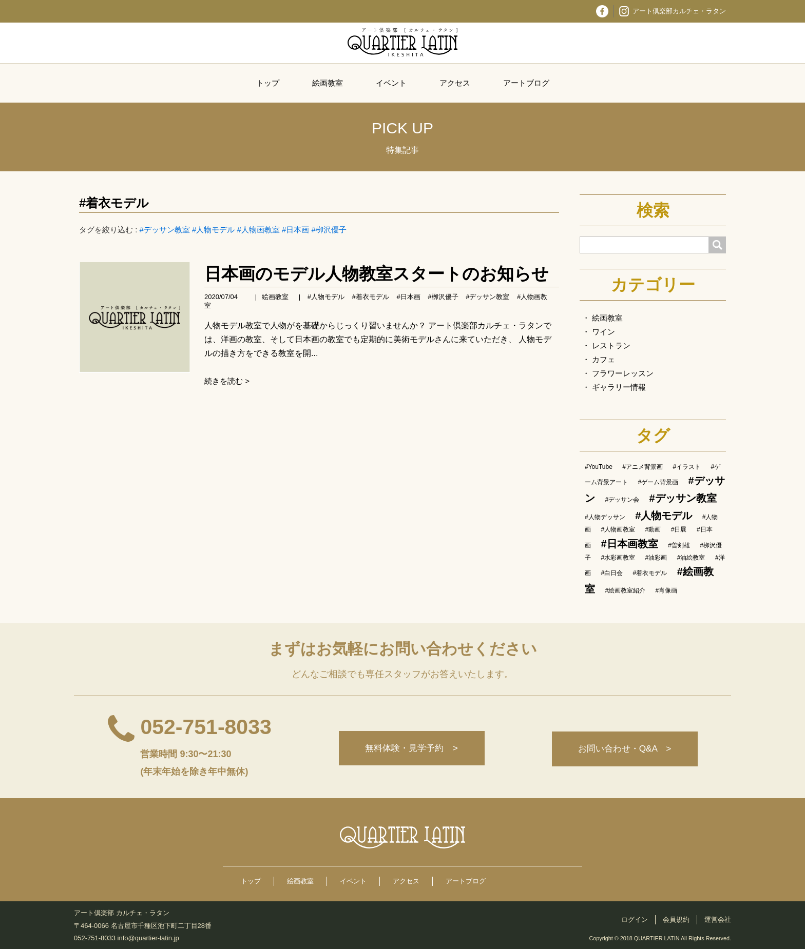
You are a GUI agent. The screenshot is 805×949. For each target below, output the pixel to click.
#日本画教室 (629, 543)
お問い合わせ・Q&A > (623, 749)
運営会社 (717, 919)
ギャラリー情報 (619, 387)
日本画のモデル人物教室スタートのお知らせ (376, 273)
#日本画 (295, 229)
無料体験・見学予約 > (409, 749)
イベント (391, 82)
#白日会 (612, 573)
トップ (267, 82)
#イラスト (687, 466)
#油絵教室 (691, 557)
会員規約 (676, 919)
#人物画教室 (258, 229)
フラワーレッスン (623, 373)
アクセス (454, 82)
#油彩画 (656, 557)
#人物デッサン (605, 517)
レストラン (611, 345)
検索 (653, 210)
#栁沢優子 (329, 229)
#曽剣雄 (679, 545)
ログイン (634, 919)
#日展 (679, 529)
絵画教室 (327, 82)
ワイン (603, 331)
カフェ (603, 359)
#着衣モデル (114, 203)
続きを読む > (227, 381)
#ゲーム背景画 (658, 482)
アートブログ (526, 82)
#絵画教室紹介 (625, 590)
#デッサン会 (622, 499)
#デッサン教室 (165, 229)
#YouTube (598, 466)
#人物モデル (213, 229)
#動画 (653, 529)
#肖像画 (667, 590)
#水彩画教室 (618, 557)
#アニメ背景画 (642, 466)
